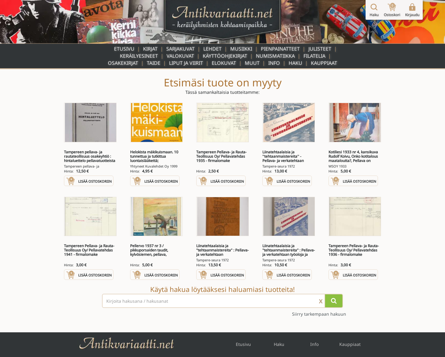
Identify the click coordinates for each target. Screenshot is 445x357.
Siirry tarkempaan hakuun (319, 314)
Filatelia (314, 55)
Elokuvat (224, 63)
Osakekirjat (123, 63)
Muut (252, 63)
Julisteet (319, 48)
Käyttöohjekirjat (225, 55)
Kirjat (150, 48)
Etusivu (124, 48)
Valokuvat (180, 55)
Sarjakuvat (180, 48)
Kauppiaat (324, 63)
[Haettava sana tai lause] (222, 301)
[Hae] (333, 301)
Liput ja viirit (186, 63)
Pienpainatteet (280, 48)
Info (274, 63)
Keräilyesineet (139, 55)
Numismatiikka (275, 55)
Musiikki (241, 48)
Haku (295, 63)
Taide (153, 63)
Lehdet (212, 48)
